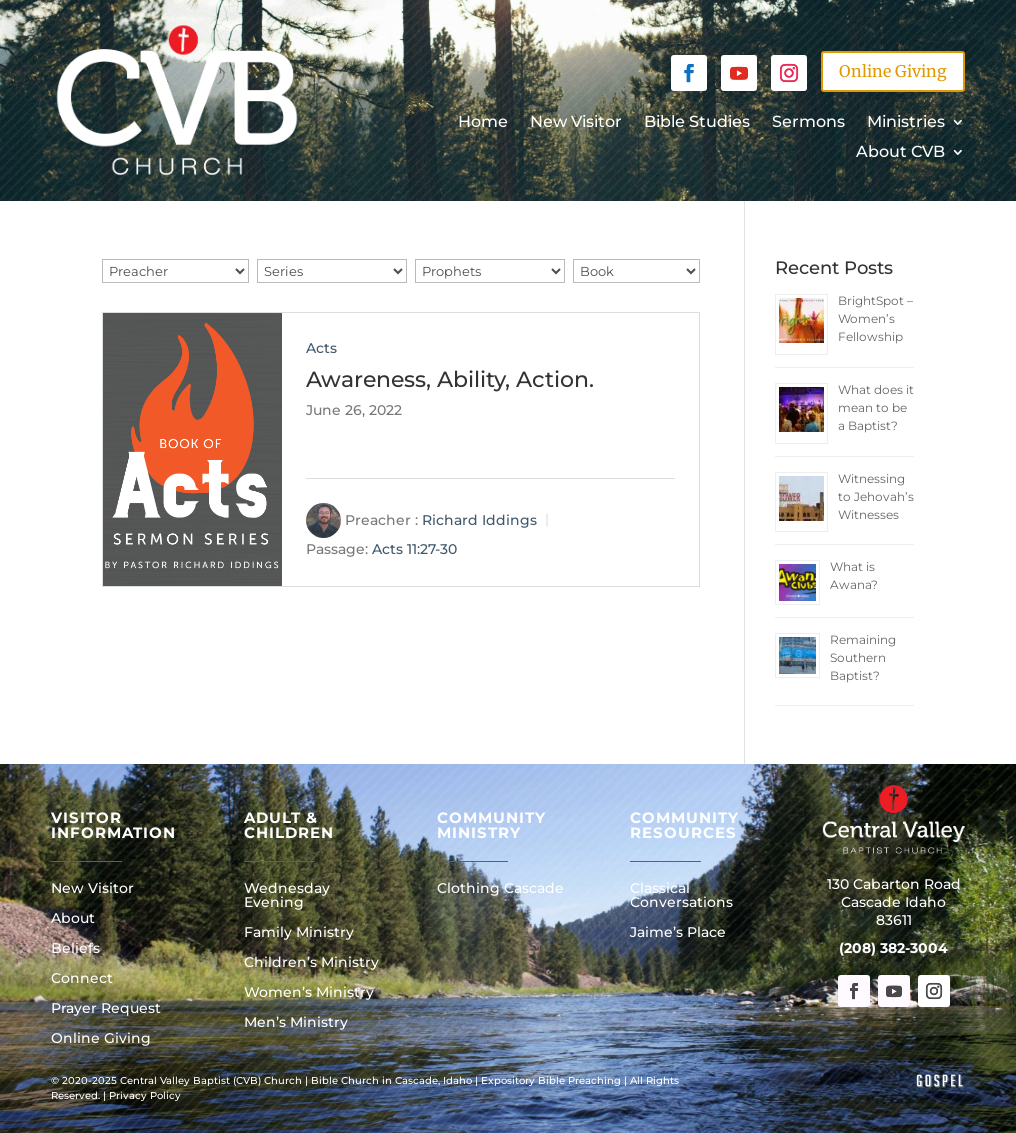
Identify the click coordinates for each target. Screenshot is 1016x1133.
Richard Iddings (479, 520)
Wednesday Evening (287, 896)
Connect (82, 979)
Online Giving (893, 71)
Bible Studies (697, 123)
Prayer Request (106, 1009)
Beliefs (75, 949)
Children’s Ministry (311, 963)
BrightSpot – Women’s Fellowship (875, 318)
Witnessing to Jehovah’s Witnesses (876, 496)
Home (483, 123)
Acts (321, 348)
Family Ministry (299, 933)
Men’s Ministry (296, 1023)
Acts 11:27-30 (414, 550)
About (73, 919)
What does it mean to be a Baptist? (876, 407)
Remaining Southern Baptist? (863, 657)
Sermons (808, 123)
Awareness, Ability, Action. (450, 379)
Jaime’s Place (678, 933)
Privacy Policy (145, 1095)
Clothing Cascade (500, 889)
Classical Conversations (681, 896)
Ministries (906, 123)
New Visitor (576, 123)
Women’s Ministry (309, 993)
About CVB (900, 153)
